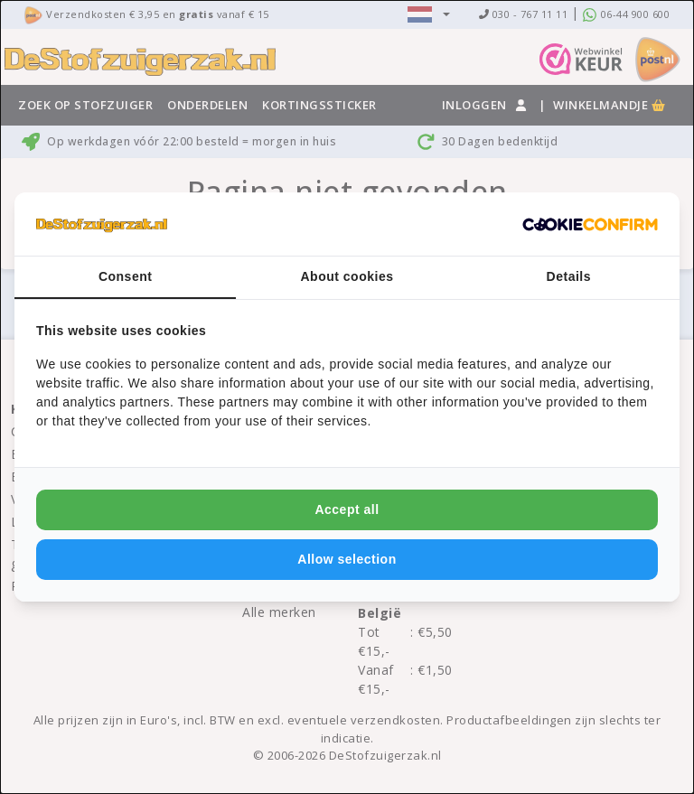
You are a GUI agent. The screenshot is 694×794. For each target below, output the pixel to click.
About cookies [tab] (347, 276)
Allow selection (346, 559)
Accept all (346, 509)
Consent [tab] (125, 276)
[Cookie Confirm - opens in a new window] (590, 224)
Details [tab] (569, 276)
